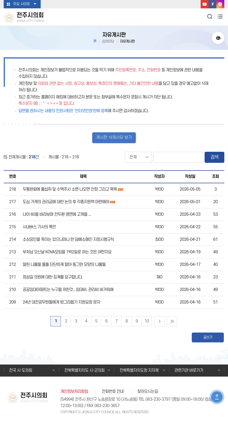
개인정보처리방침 (74, 392)
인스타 (220, 4)
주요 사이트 (21, 4)
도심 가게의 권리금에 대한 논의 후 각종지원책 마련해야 (66, 202)
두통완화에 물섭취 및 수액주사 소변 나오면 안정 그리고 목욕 (70, 189)
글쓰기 (207, 337)
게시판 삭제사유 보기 (114, 137)
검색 (214, 157)
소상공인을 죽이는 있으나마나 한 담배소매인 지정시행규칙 (68, 239)
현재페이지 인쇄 (218, 38)
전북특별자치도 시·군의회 (85, 370)
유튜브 (205, 4)
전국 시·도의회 (20, 370)
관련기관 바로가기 (189, 370)
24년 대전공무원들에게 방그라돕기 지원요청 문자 (61, 302)
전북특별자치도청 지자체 (139, 370)
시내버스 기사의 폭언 (39, 227)
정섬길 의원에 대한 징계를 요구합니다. (53, 277)
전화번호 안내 (112, 392)
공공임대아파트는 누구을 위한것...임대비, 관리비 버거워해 (68, 290)
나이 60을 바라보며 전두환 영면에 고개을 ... (57, 214)
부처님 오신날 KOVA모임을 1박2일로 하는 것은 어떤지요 (67, 252)
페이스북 (212, 4)
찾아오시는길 (147, 392)
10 (146, 321)
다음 (159, 321)
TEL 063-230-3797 (155, 400)
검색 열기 (210, 16)
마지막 (172, 321)
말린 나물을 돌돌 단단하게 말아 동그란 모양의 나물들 (64, 264)
